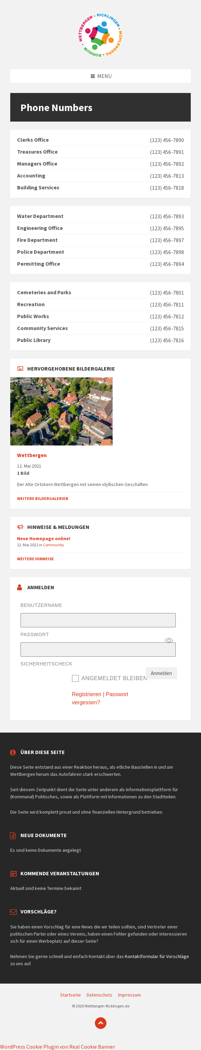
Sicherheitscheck (46, 664)
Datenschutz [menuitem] (99, 995)
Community (53, 544)
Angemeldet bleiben (115, 678)
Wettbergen (32, 455)
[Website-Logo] (101, 55)
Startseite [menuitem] (70, 995)
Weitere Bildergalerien (42, 498)
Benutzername (41, 605)
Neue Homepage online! (43, 538)
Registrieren (86, 694)
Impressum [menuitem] (129, 995)
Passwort (34, 634)
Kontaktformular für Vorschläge (157, 956)
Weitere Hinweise (35, 558)
